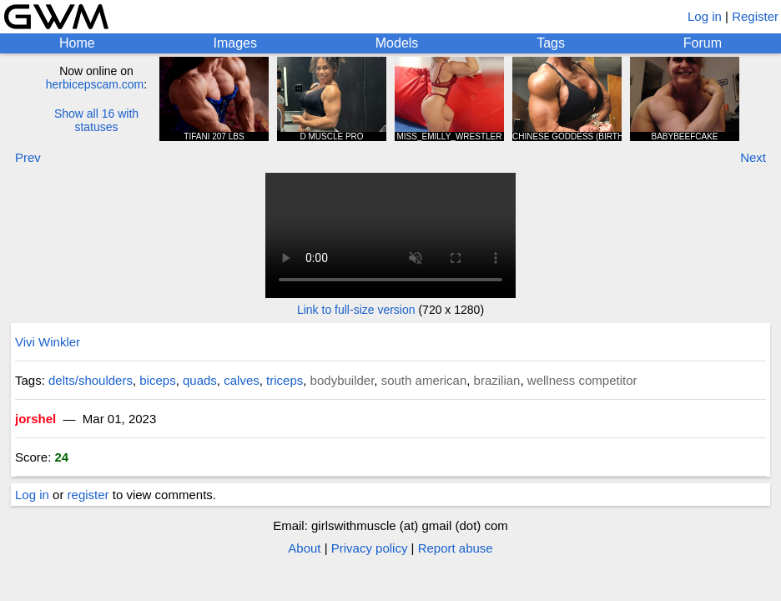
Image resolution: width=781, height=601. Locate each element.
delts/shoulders (90, 380)
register (88, 494)
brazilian (497, 380)
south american (424, 380)
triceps (284, 380)
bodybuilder (342, 380)
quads (200, 380)
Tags (551, 43)
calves (241, 380)
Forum (702, 43)
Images (234, 43)
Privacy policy (369, 548)
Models (397, 43)
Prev (28, 157)
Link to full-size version (356, 309)
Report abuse (455, 548)
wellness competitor (582, 380)
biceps (157, 380)
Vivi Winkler (47, 342)
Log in (705, 16)
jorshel (35, 419)
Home (77, 43)
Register (755, 16)
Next (753, 157)
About (304, 548)
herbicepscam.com (95, 84)
